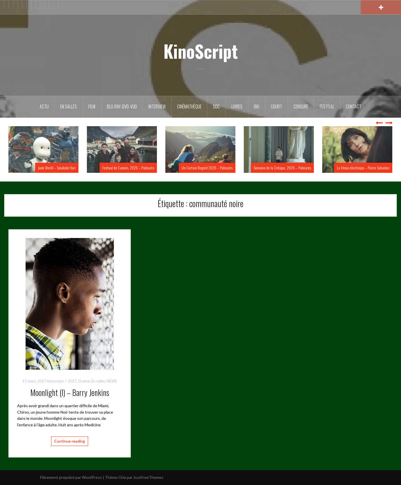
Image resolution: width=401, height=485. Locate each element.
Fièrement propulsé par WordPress (71, 477)
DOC (216, 106)
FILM (91, 106)
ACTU (44, 106)
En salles (68, 106)
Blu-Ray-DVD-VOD (122, 106)
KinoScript (200, 51)
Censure (301, 106)
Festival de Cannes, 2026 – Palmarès (128, 168)
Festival (327, 106)
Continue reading (69, 441)
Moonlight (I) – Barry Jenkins (69, 392)
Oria (122, 477)
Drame (84, 381)
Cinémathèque (189, 106)
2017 (72, 381)
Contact (353, 106)
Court (276, 106)
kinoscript (55, 381)
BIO (256, 106)
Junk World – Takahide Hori (57, 168)
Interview (157, 106)
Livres (236, 106)
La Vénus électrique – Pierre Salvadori (363, 168)
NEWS (112, 381)
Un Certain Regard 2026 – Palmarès (207, 168)
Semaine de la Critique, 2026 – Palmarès (282, 168)
